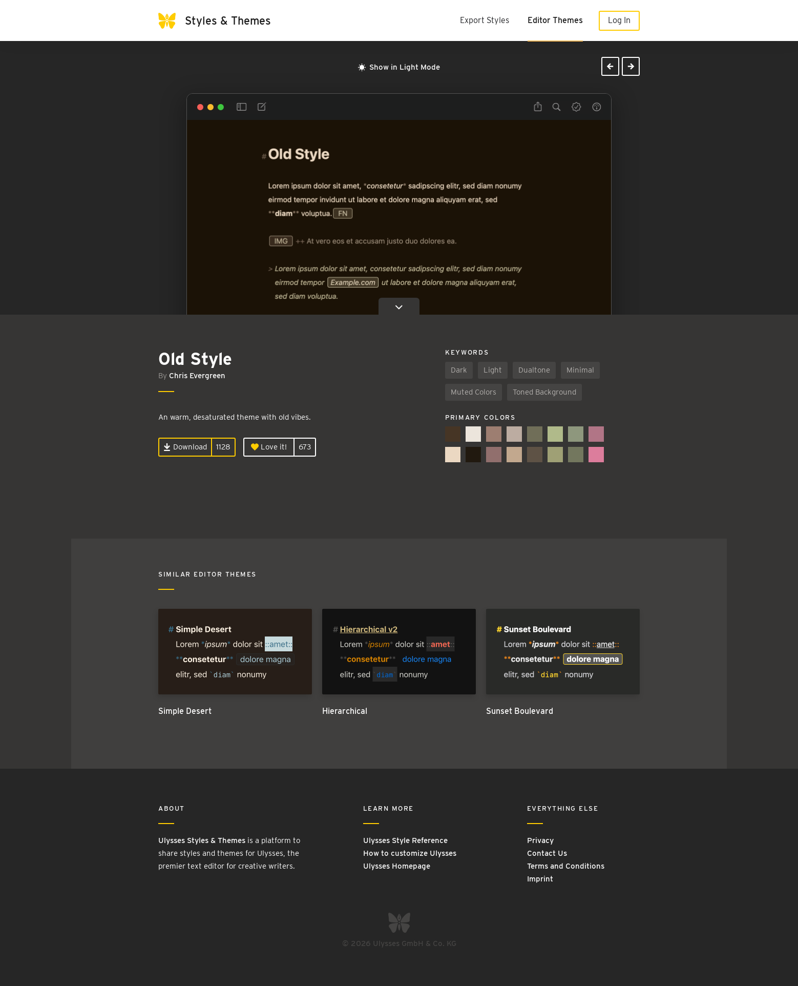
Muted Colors (473, 392)
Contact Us (547, 853)
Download (185, 446)
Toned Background (544, 392)
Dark (459, 370)
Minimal (580, 370)
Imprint (540, 879)
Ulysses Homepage (396, 866)
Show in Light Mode (399, 67)
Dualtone (534, 370)
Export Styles (484, 20)
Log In (619, 20)
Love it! (269, 446)
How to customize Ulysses (409, 853)
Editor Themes (555, 20)
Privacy (540, 840)
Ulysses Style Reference (405, 840)
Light (493, 370)
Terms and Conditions (565, 866)
